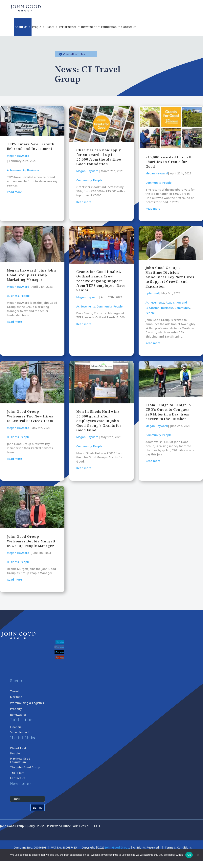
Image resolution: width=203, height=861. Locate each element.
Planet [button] (52, 27)
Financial (16, 727)
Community (84, 180)
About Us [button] (23, 27)
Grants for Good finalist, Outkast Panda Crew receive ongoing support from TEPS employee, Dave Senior (100, 281)
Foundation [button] (111, 27)
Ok (189, 854)
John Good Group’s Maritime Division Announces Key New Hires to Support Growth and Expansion (170, 277)
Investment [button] (90, 27)
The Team (17, 773)
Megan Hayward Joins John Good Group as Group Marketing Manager (31, 275)
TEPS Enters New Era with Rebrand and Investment (31, 146)
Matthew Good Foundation (20, 760)
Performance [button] (69, 27)
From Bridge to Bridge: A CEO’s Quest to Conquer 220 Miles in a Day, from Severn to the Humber (168, 412)
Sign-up (37, 807)
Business (33, 170)
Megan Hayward (18, 156)
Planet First (18, 748)
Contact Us (128, 27)
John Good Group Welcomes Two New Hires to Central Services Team (30, 416)
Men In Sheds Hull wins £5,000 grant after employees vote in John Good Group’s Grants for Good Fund (99, 420)
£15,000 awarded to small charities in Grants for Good (169, 162)
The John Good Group (25, 767)
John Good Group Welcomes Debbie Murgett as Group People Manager (31, 541)
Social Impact (19, 732)
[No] (198, 855)
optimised (152, 293)
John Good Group (117, 847)
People (97, 180)
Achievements (16, 170)
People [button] (38, 27)
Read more (14, 192)
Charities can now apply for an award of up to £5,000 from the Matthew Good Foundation (99, 157)
